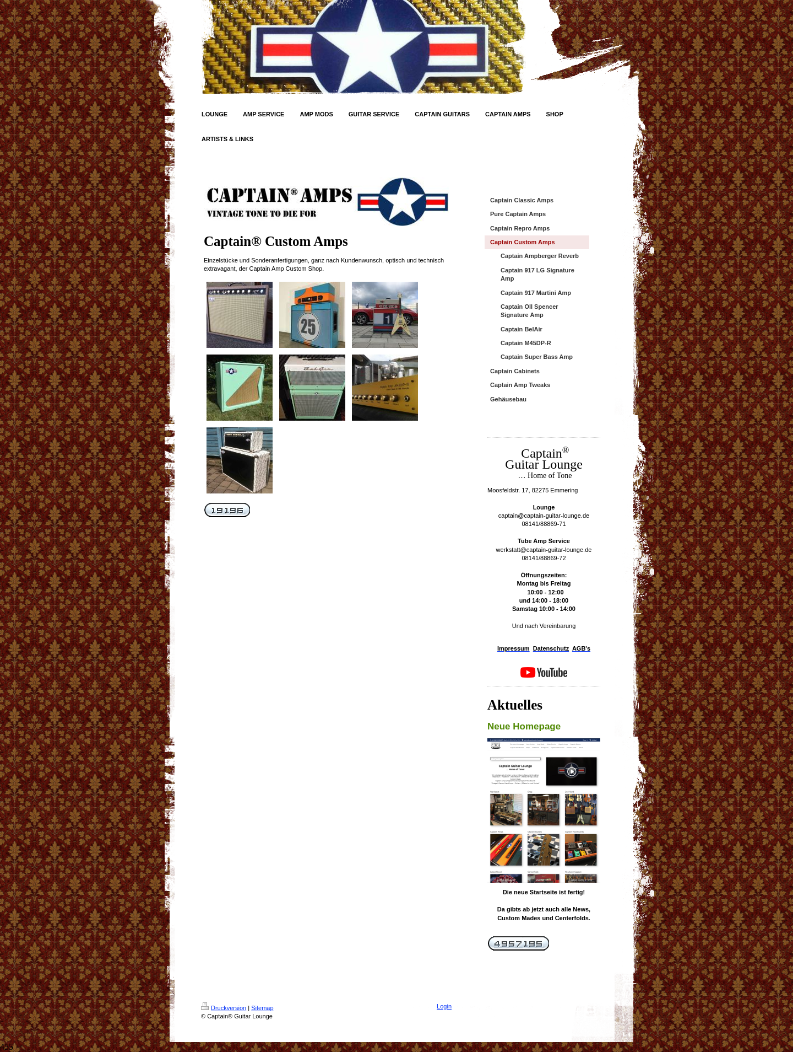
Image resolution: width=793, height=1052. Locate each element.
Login (444, 1006)
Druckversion (223, 1008)
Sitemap (262, 1008)
